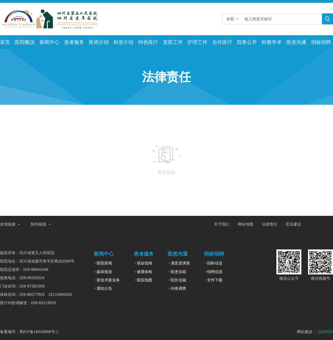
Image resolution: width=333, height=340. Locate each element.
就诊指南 (144, 263)
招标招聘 (321, 42)
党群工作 (173, 42)
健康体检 (144, 271)
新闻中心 (49, 42)
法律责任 (269, 224)
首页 (5, 42)
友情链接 (8, 224)
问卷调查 (178, 288)
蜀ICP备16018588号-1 (38, 331)
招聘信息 (215, 271)
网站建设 (304, 331)
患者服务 (74, 42)
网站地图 (245, 224)
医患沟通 (296, 42)
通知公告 (104, 288)
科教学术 (272, 42)
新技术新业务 (108, 280)
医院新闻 (104, 263)
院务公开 (247, 42)
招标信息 (215, 263)
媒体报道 (104, 271)
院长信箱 (178, 280)
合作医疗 (222, 42)
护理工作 (198, 42)
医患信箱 (178, 271)
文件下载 (215, 280)
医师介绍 (99, 42)
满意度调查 (180, 263)
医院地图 (144, 280)
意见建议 (293, 224)
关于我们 (221, 224)
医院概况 (25, 42)
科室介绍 (123, 42)
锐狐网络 (325, 331)
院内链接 (38, 224)
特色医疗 (148, 42)
